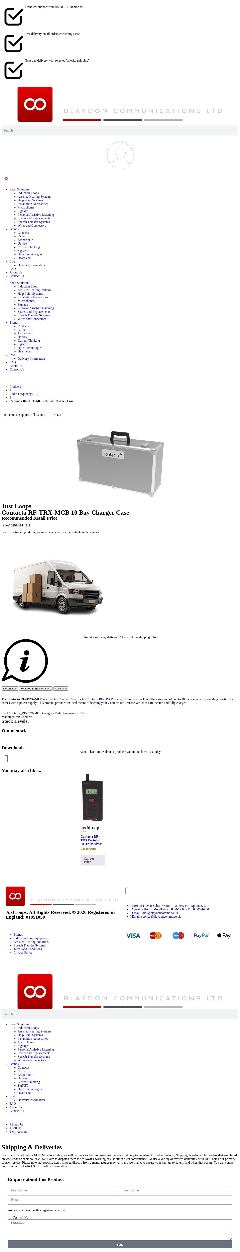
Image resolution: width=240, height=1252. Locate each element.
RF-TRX (104, 699)
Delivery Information (31, 265)
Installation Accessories (33, 203)
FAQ (13, 268)
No (26, 1217)
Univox (22, 243)
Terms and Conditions (28, 949)
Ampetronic (25, 240)
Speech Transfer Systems (34, 222)
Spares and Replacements (34, 218)
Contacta (23, 232)
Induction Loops (28, 193)
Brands (14, 229)
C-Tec (21, 236)
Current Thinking (29, 247)
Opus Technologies (30, 254)
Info (12, 261)
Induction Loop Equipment (31, 938)
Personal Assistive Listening (36, 214)
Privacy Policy (23, 952)
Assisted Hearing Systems (34, 196)
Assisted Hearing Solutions (31, 941)
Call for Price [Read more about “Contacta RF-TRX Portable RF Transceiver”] (89, 860)
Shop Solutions (19, 189)
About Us (16, 272)
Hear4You (24, 258)
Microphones (26, 207)
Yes (15, 1217)
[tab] (10, 688)
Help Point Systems (30, 200)
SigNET (23, 250)
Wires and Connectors (32, 225)
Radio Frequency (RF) (24, 394)
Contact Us (17, 276)
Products (15, 386)
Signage (23, 211)
